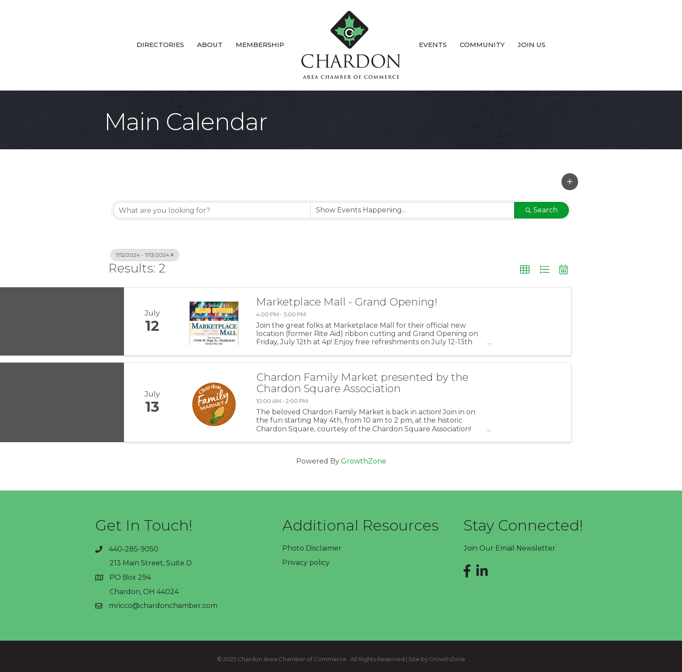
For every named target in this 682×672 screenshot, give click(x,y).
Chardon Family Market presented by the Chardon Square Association (362, 383)
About (210, 44)
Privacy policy (306, 562)
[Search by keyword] (212, 210)
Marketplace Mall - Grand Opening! (346, 302)
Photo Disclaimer (311, 548)
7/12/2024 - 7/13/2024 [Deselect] (145, 255)
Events (433, 44)
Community (482, 44)
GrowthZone (363, 461)
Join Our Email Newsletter (509, 548)
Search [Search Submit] (541, 210)
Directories (160, 44)
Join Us (531, 44)
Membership (260, 44)
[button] (570, 181)
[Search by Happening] (412, 210)
